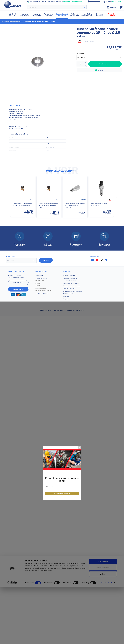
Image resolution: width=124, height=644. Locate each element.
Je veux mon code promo (62, 343)
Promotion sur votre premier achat (62, 328)
